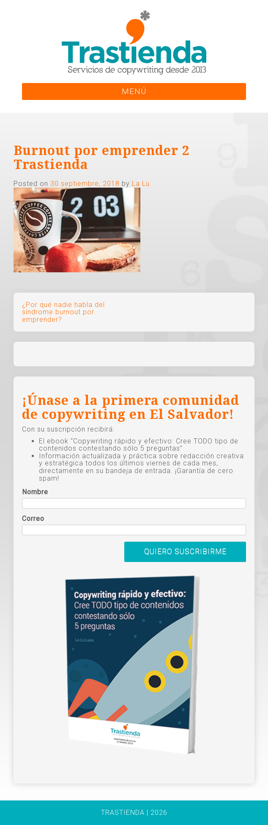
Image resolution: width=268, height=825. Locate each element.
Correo (33, 519)
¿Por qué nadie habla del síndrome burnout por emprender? (63, 312)
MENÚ (134, 91)
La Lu (141, 184)
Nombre (35, 492)
